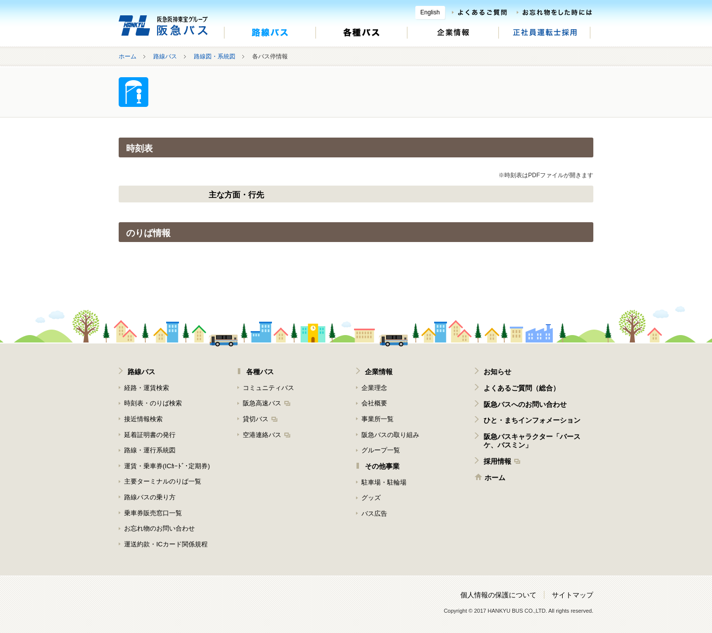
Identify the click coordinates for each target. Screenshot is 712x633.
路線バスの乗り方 (150, 497)
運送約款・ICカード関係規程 (166, 544)
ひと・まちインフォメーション (532, 420)
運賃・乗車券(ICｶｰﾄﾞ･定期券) (167, 466)
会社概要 (374, 403)
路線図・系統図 (214, 56)
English (430, 12)
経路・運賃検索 (146, 387)
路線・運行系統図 (150, 450)
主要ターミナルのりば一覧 (162, 481)
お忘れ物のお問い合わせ (159, 528)
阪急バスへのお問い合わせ (525, 404)
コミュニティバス (268, 387)
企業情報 (379, 372)
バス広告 (374, 513)
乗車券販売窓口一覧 (153, 513)
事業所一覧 (377, 419)
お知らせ (497, 372)
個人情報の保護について (498, 595)
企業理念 (374, 387)
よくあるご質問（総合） (522, 388)
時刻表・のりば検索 (153, 403)
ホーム (127, 56)
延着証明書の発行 (150, 434)
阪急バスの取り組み (390, 434)
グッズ (371, 497)
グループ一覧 (380, 450)
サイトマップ (572, 595)
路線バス (165, 56)
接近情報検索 (143, 419)
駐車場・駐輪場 (383, 482)
